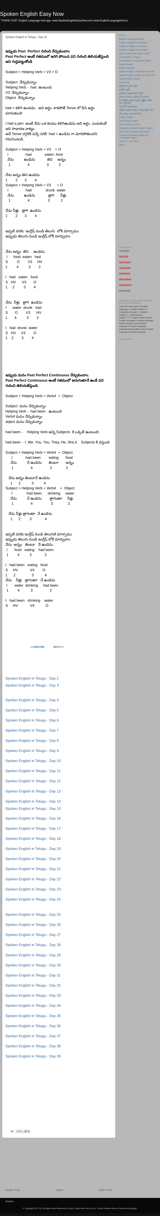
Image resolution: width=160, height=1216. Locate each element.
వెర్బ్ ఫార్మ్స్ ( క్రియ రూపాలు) (130, 113)
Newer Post (12, 1190)
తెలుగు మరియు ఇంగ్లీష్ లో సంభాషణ (134, 97)
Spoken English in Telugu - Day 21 (33, 869)
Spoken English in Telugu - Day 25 (33, 914)
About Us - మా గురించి (128, 141)
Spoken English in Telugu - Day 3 (32, 685)
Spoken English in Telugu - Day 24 (33, 899)
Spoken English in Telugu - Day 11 (33, 771)
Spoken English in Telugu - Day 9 (32, 751)
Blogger (133, 1208)
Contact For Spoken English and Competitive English (133, 136)
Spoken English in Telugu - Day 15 (33, 808)
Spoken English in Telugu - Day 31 (33, 975)
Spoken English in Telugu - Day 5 (32, 710)
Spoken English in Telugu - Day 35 (33, 1016)
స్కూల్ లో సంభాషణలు (128, 106)
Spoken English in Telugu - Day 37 (33, 1036)
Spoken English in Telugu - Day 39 (33, 1056)
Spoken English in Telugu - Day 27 (33, 935)
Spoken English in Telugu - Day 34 (33, 1005)
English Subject (126, 117)
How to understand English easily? (134, 53)
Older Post (105, 1190)
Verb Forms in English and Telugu (134, 132)
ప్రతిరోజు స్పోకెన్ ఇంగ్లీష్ (128, 86)
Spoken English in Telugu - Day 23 (33, 889)
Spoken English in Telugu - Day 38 (33, 1046)
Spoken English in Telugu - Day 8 (32, 741)
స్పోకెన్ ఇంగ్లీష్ (124, 89)
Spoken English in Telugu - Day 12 (33, 781)
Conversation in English (130, 57)
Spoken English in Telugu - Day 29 (33, 955)
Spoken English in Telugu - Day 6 (32, 720)
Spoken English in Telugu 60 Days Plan (137, 75)
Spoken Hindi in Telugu (129, 79)
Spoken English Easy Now (32, 14)
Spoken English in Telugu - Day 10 (33, 761)
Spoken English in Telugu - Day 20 (33, 859)
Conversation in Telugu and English (135, 61)
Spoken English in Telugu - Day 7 (32, 730)
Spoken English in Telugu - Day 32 (33, 985)
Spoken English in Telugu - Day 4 (32, 700)
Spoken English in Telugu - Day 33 (33, 995)
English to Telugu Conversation (133, 46)
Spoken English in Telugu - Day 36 (33, 1026)
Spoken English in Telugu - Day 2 (32, 678)
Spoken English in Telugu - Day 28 (33, 945)
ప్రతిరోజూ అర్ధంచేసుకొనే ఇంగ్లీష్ (131, 93)
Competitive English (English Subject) (136, 128)
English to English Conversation (133, 50)
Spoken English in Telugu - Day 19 (33, 849)
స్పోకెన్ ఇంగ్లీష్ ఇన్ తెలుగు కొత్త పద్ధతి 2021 (136, 110)
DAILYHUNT (125, 291)
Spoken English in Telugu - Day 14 (33, 801)
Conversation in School (129, 124)
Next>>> (58, 647)
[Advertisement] (58, 1163)
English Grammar (127, 68)
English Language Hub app (131, 39)
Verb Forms (124, 82)
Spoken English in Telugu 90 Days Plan (137, 71)
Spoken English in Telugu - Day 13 (33, 791)
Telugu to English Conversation (133, 42)
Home (59, 1190)
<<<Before (37, 647)
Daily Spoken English (128, 121)
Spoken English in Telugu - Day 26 (33, 925)
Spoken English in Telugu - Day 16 (33, 818)
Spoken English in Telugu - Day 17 (33, 828)
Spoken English (126, 64)
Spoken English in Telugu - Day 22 (33, 879)
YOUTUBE (124, 251)
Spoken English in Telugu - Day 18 (33, 838)
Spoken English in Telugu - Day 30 (33, 965)
